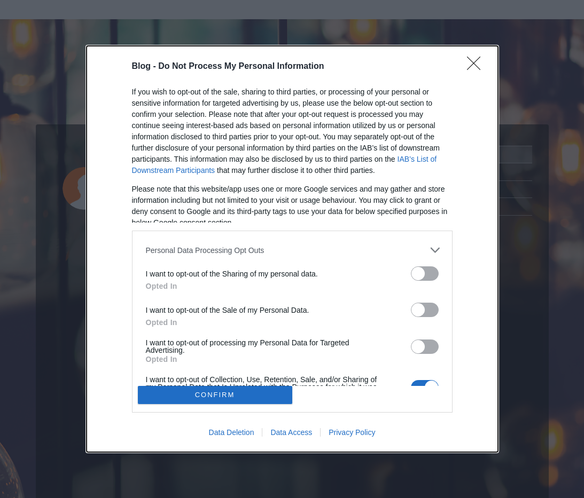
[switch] (425, 273)
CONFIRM (215, 395)
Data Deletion (231, 432)
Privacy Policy (352, 432)
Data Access (291, 432)
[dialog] (292, 249)
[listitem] (292, 250)
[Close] (477, 67)
